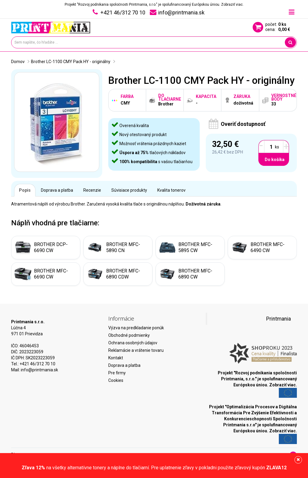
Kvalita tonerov (171, 190)
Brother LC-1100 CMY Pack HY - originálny (70, 61)
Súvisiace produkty (129, 190)
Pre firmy (117, 372)
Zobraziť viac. (232, 4)
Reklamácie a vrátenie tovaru (136, 350)
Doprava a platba (57, 190)
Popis (25, 190)
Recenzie (92, 190)
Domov (18, 61)
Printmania (278, 319)
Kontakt (115, 357)
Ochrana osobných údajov (132, 342)
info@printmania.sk (39, 369)
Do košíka (275, 159)
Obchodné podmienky (129, 335)
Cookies (115, 380)
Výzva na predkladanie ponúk (136, 327)
